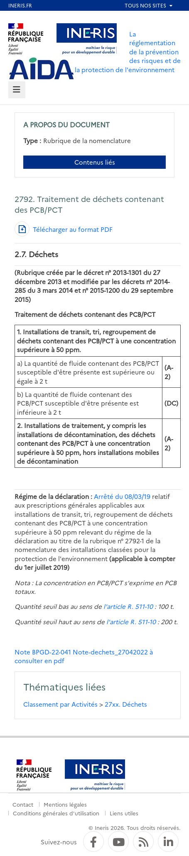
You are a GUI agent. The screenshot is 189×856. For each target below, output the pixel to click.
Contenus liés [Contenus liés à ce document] (94, 162)
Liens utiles (124, 813)
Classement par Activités (60, 704)
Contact (22, 804)
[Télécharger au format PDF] (64, 228)
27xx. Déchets (126, 704)
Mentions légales (65, 804)
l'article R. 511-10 (127, 606)
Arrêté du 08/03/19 (122, 496)
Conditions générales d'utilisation (56, 813)
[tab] (16, 89)
